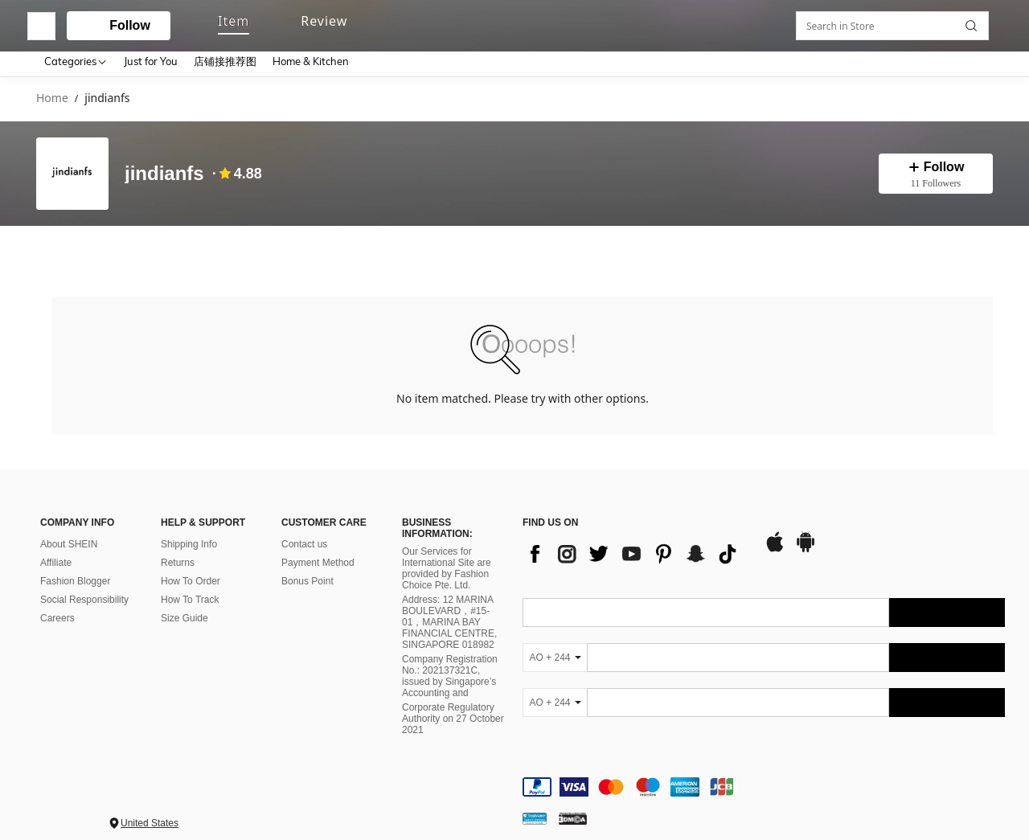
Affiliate (56, 549)
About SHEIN (68, 530)
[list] (635, 540)
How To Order (190, 567)
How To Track (190, 586)
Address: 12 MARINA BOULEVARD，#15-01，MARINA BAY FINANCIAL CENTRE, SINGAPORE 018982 (449, 609)
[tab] (69, 249)
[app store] (775, 536)
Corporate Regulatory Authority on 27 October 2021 (453, 706)
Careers (57, 604)
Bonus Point (307, 567)
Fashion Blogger (75, 567)
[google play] (805, 536)
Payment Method (318, 549)
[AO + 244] (555, 643)
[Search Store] (975, 250)
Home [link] (52, 98)
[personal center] (857, 22)
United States (149, 809)
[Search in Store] (896, 250)
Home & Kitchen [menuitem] (311, 61)
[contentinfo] (764, 773)
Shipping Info (189, 530)
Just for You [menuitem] (151, 61)
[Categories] (76, 60)
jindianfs (164, 173)
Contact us (304, 530)
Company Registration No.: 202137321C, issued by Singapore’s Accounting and (450, 663)
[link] (888, 21)
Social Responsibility (84, 586)
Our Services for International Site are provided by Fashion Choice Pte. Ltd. (446, 555)
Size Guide (184, 604)
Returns (178, 549)
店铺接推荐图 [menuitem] (225, 61)
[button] (498, 22)
